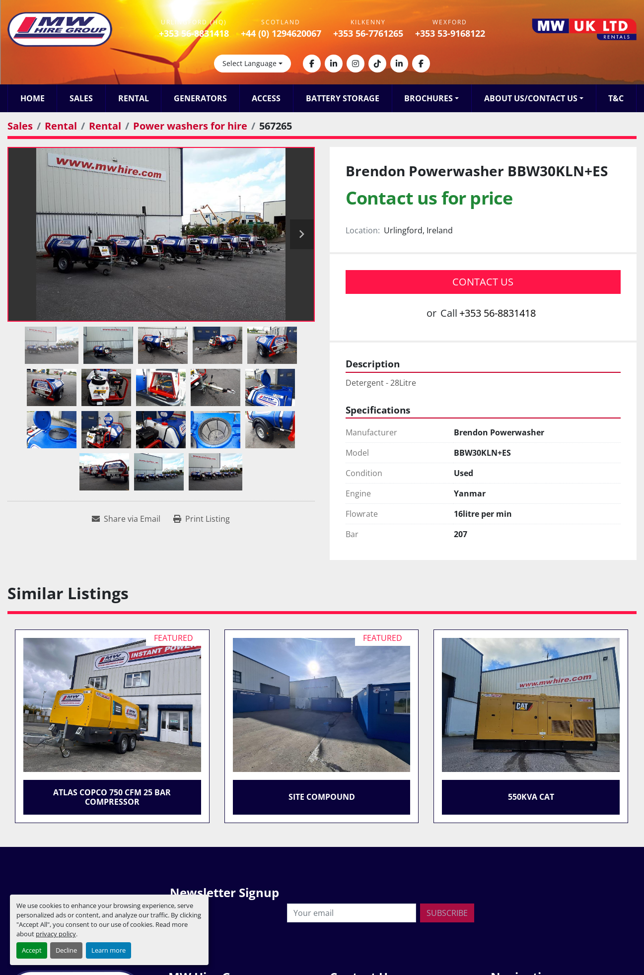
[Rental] (61, 126)
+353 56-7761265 (368, 33)
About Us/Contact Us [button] (530, 98)
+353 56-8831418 (194, 33)
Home (32, 98)
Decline (66, 950)
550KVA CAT (531, 796)
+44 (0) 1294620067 (281, 33)
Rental (133, 98)
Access (266, 98)
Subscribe (447, 912)
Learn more (108, 950)
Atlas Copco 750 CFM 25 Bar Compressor (112, 797)
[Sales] (20, 126)
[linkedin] (334, 63)
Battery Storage (342, 98)
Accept (32, 950)
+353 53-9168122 (450, 33)
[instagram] (355, 63)
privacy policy (56, 933)
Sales (81, 98)
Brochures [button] (428, 98)
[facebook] (312, 63)
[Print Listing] (201, 518)
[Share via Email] (126, 518)
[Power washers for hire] (190, 126)
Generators (200, 98)
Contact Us (482, 281)
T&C (616, 98)
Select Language (249, 63)
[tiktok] (377, 63)
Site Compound (321, 796)
